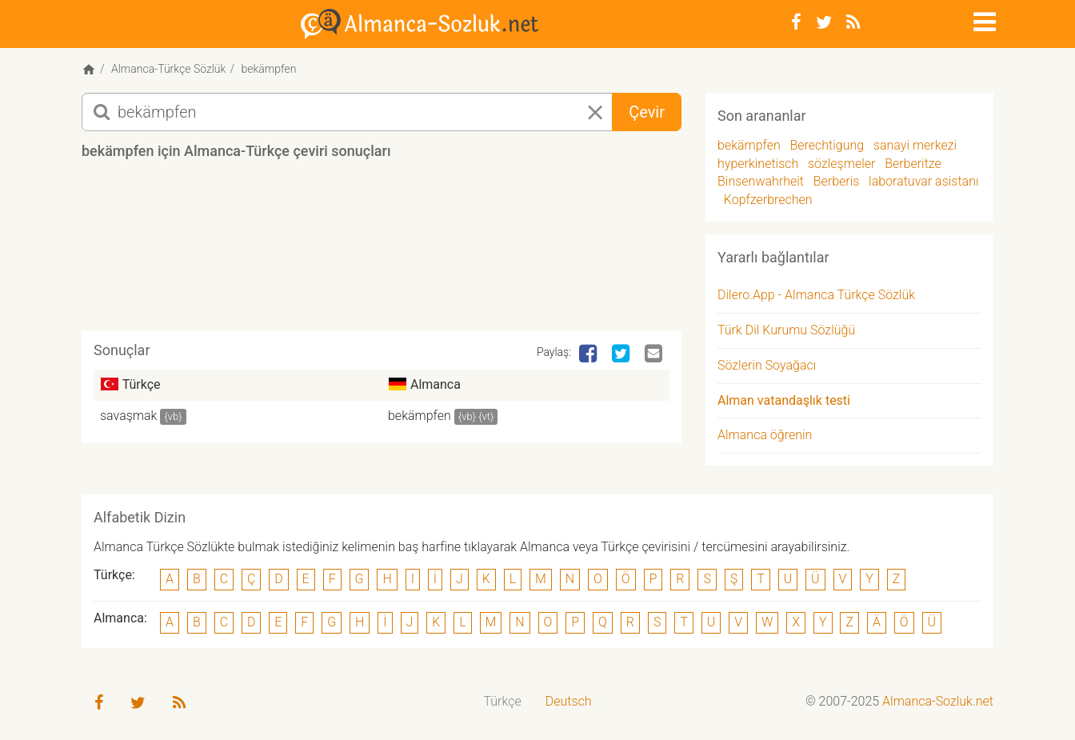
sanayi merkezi (915, 145)
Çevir (647, 112)
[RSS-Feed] (853, 22)
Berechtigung (826, 145)
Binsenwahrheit (760, 181)
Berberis (836, 181)
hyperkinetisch (757, 163)
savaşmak (128, 415)
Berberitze (913, 163)
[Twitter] (824, 22)
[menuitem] (503, 702)
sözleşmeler (841, 163)
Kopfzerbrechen (768, 199)
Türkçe (503, 701)
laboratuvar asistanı (923, 181)
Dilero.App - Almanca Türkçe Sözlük (816, 294)
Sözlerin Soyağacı (766, 365)
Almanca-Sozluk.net (937, 701)
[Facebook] (796, 22)
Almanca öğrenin (764, 434)
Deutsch (568, 701)
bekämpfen (419, 415)
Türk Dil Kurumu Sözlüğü (786, 330)
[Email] (655, 354)
